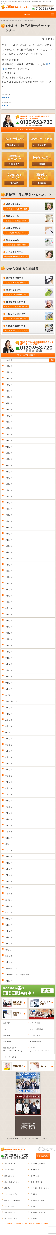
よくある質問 (35, 1035)
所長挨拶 (6, 1023)
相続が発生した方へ (11, 1182)
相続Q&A (6, 1035)
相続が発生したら (10, 1164)
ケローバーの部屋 (9, 1057)
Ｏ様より (9, 434)
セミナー (6, 1029)
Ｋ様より (9, 503)
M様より (9, 695)
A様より (8, 720)
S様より (8, 608)
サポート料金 (9, 1206)
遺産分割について (12, 701)
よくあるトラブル (10, 1194)
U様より (8, 776)
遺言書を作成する (37, 1200)
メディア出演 (35, 1023)
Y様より (8, 794)
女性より (9, 447)
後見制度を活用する (38, 1164)
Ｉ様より (9, 366)
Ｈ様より (9, 459)
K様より (8, 757)
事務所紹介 (35, 1176)
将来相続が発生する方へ (40, 1188)
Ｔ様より (9, 416)
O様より (8, 732)
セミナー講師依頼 (36, 1029)
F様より (8, 912)
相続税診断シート (36, 1041)
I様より (8, 844)
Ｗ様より (9, 403)
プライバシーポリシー (12, 1219)
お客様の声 (7, 1041)
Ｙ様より (9, 372)
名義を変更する (36, 1182)
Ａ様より (9, 428)
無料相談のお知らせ (38, 1212)
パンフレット (39, 1049)
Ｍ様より (9, 391)
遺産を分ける (9, 1176)
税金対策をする (10, 1212)
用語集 (33, 1206)
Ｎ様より (9, 453)
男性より (9, 472)
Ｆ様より (9, 385)
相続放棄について (12, 968)
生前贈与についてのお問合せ (17, 974)
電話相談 (34, 1219)
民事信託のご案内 (12, 1049)
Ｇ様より (9, 440)
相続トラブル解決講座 (12, 1200)
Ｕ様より (9, 378)
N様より (8, 745)
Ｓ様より (9, 465)
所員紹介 (7, 1188)
